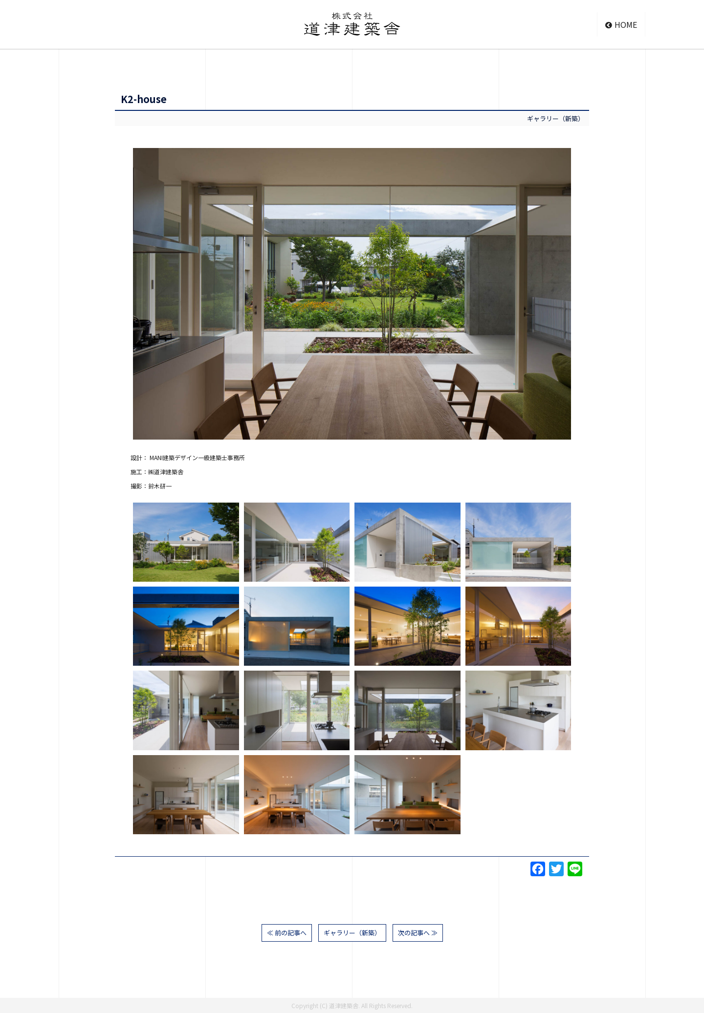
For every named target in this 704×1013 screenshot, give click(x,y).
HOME (621, 24)
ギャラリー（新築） (555, 118)
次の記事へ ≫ (418, 932)
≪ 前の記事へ (287, 932)
